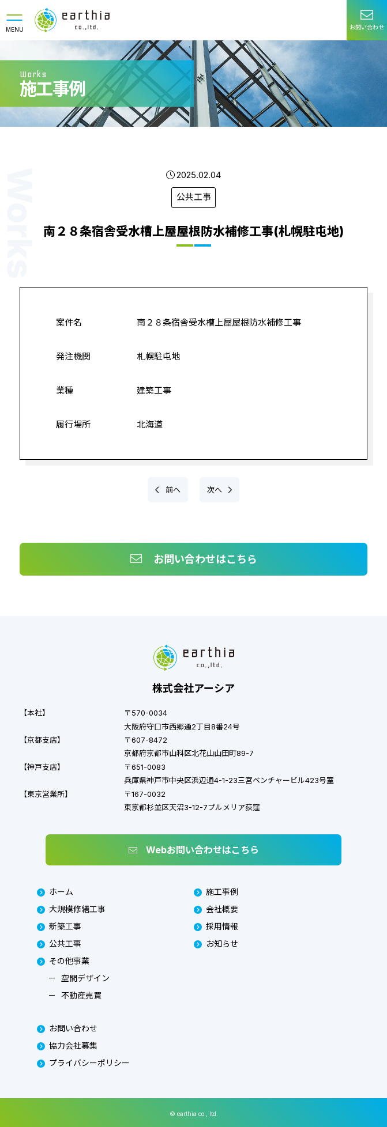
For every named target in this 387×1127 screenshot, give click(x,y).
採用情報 (216, 926)
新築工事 (59, 926)
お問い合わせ (67, 1028)
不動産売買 (81, 995)
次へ (215, 489)
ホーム (55, 892)
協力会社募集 (67, 1045)
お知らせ (216, 943)
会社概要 (216, 909)
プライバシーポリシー (83, 1063)
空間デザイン (85, 978)
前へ (172, 489)
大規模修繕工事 (71, 909)
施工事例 (216, 892)
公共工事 (193, 197)
